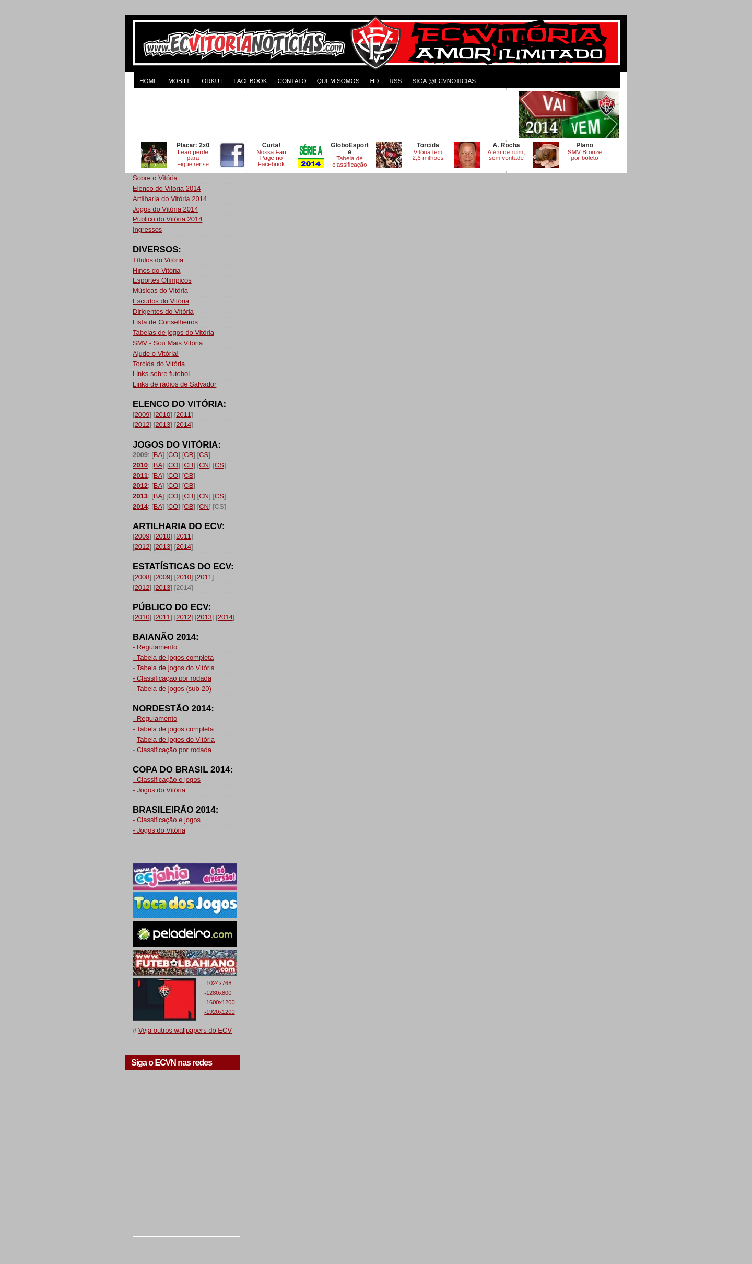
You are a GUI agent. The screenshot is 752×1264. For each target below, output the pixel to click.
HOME (148, 80)
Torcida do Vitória (159, 364)
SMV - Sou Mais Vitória (168, 343)
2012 (142, 424)
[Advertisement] (325, 114)
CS (203, 455)
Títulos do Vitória (158, 260)
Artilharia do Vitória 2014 (170, 199)
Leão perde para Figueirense (193, 158)
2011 (183, 414)
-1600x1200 (219, 1002)
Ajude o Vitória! (156, 353)
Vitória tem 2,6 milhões (428, 155)
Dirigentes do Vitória (163, 311)
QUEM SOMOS (338, 80)
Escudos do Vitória (161, 301)
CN (204, 465)
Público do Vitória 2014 (167, 219)
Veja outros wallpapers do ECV (185, 1030)
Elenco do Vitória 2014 (167, 188)
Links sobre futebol (161, 374)
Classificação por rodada (174, 750)
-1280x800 (217, 993)
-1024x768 (217, 983)
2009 (142, 414)
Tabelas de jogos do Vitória (173, 332)
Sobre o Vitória (155, 178)
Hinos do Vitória (157, 270)
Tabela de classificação (349, 161)
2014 (183, 424)
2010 (162, 414)
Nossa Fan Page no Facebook (271, 158)
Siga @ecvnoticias (444, 80)
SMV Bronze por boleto (585, 155)
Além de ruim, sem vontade (506, 155)
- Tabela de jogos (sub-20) (172, 689)
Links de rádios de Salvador (174, 384)
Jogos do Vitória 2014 (165, 209)
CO (173, 455)
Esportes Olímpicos (162, 280)
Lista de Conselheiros (165, 322)
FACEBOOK (250, 80)
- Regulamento (155, 647)
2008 (142, 577)
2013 (162, 424)
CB (188, 455)
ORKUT (212, 80)
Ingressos (147, 229)
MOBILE (179, 80)
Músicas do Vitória (160, 291)
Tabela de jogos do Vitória (176, 668)
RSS (395, 80)
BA (158, 455)
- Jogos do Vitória (159, 790)
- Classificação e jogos (167, 779)
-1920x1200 (219, 1012)
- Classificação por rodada (172, 678)
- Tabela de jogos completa (173, 657)
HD (374, 80)
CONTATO (291, 80)
